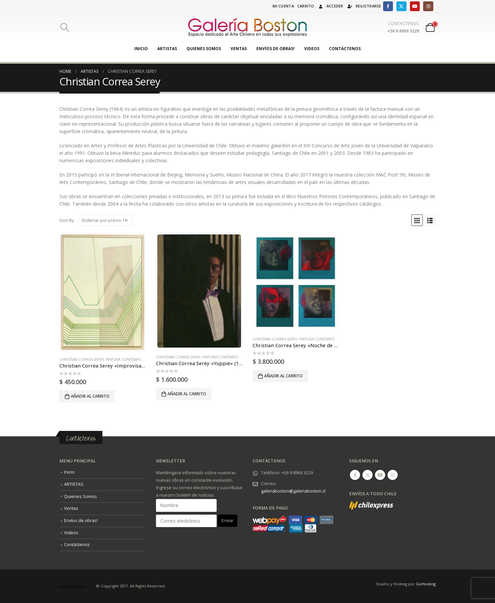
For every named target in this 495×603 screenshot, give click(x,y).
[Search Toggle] (64, 27)
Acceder (330, 5)
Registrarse (364, 5)
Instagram (393, 475)
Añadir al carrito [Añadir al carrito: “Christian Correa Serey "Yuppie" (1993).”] (186, 394)
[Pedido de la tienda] (105, 220)
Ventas (239, 48)
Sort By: (67, 220)
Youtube (380, 475)
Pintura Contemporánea (129, 359)
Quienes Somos (203, 48)
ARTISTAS (167, 48)
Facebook (355, 475)
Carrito (305, 5)
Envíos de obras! (275, 48)
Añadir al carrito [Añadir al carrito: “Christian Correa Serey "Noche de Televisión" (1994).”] (283, 376)
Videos (311, 48)
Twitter (367, 475)
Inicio (141, 48)
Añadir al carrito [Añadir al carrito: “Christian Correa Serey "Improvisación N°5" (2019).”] (90, 396)
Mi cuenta (283, 5)
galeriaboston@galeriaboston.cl (293, 491)
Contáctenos (345, 48)
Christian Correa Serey (81, 359)
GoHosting (426, 583)
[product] (102, 292)
